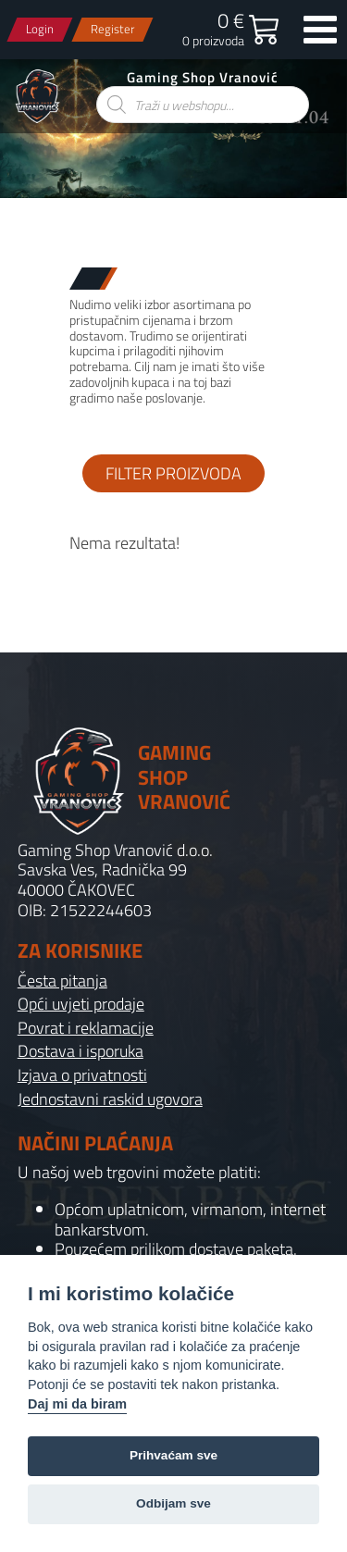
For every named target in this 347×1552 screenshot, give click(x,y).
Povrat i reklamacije (86, 1028)
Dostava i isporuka (80, 1051)
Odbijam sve (173, 1503)
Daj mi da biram (77, 1404)
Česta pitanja (62, 981)
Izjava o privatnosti (82, 1075)
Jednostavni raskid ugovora (110, 1099)
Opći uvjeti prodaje (81, 1004)
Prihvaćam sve (173, 1455)
